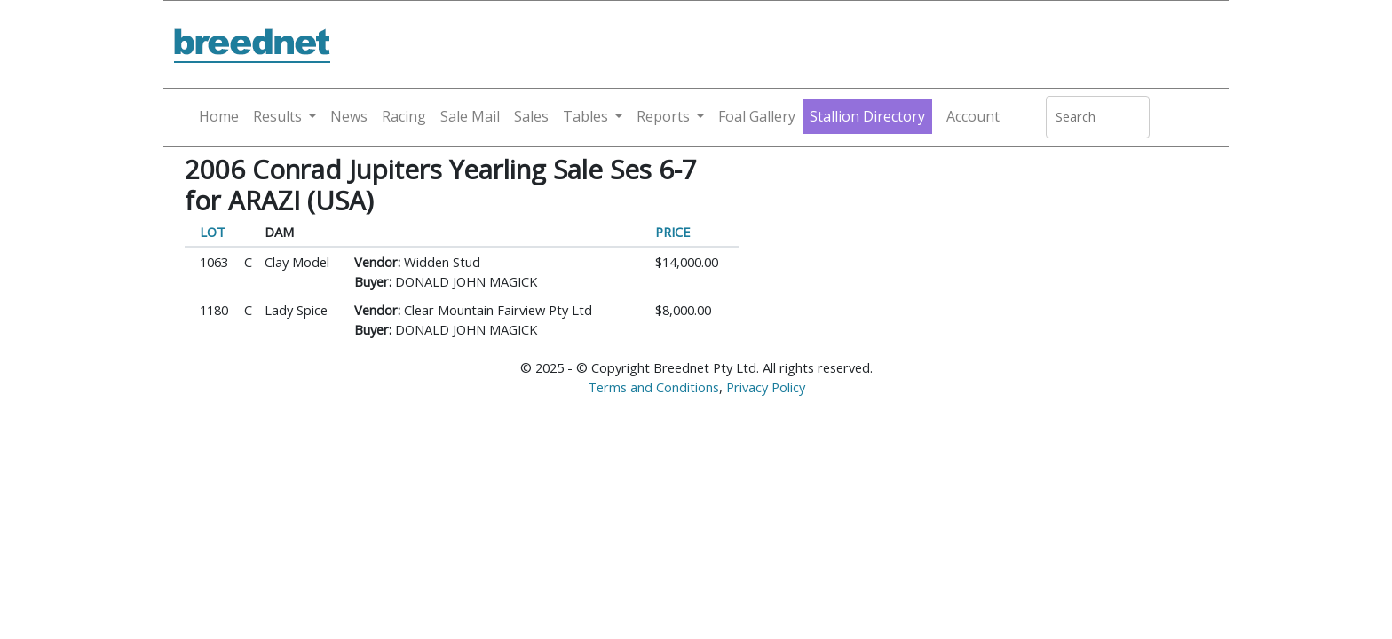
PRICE (673, 232)
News (349, 116)
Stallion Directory (867, 116)
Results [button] (277, 116)
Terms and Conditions (653, 387)
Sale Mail (470, 116)
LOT (212, 232)
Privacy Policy (765, 387)
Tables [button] (585, 116)
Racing (404, 116)
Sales (531, 116)
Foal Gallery (756, 116)
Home (219, 116)
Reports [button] (663, 116)
